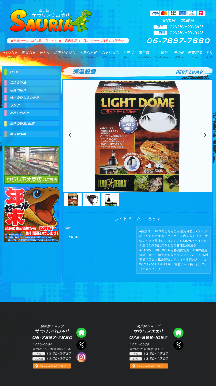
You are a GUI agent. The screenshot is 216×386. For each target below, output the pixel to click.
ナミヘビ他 (88, 55)
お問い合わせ (19, 113)
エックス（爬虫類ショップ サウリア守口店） (81, 345)
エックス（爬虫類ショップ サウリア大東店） (178, 345)
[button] (70, 135)
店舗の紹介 (18, 90)
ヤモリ (128, 55)
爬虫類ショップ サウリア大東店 (31, 161)
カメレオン (110, 55)
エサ (209, 55)
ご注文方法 (18, 82)
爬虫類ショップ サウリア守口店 (81, 333)
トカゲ (44, 55)
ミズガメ (29, 55)
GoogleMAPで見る (53, 366)
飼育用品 (195, 55)
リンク (15, 105)
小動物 (162, 55)
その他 (179, 55)
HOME (15, 72)
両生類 (144, 55)
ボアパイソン (64, 55)
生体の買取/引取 (22, 123)
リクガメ (11, 55)
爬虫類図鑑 (18, 134)
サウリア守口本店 (50, 13)
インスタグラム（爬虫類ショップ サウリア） (81, 357)
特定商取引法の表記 (24, 97)
